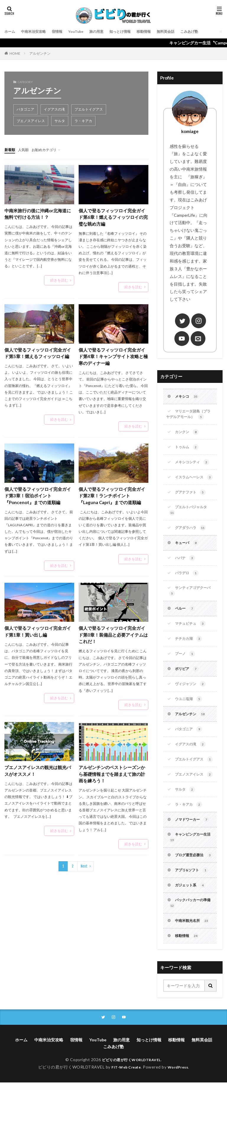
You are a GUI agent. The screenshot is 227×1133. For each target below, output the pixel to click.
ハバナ (186, 572)
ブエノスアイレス (31, 121)
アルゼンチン (40, 53)
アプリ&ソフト (194, 917)
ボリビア (188, 688)
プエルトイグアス (88, 109)
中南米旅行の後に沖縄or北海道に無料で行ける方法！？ (37, 214)
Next (84, 872)
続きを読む (59, 281)
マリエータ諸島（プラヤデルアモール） (189, 416)
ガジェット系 (192, 932)
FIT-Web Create (125, 1117)
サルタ (59, 121)
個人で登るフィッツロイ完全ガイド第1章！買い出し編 (37, 635)
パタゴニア (25, 109)
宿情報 (64, 31)
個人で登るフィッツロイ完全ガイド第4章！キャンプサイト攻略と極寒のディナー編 (113, 358)
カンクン (188, 435)
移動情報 (160, 31)
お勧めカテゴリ (49, 149)
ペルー (186, 626)
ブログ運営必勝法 (188, 898)
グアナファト (192, 503)
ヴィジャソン (192, 704)
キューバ (188, 557)
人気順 (26, 149)
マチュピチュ (192, 641)
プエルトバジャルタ (190, 522)
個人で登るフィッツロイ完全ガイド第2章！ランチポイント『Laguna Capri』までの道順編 (112, 498)
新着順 (10, 149)
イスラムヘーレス (188, 485)
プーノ (186, 673)
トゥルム (188, 450)
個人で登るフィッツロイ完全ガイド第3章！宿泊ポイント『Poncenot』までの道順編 (37, 498)
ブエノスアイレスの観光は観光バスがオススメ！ (37, 775)
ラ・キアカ (83, 121)
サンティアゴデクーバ (189, 607)
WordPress (180, 1117)
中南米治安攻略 (37, 31)
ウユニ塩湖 (190, 720)
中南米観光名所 (194, 970)
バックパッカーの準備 (189, 951)
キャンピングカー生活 (189, 876)
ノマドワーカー (194, 857)
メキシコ (188, 397)
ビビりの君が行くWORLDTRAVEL (131, 1110)
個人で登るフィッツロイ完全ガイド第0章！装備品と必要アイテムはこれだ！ (113, 638)
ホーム (10, 31)
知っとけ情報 (133, 31)
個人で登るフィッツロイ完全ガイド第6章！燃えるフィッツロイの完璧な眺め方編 (113, 217)
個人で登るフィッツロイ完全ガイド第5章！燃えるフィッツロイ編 (38, 358)
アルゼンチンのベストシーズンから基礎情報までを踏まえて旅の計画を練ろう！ (112, 779)
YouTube (84, 31)
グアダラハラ (192, 541)
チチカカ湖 (190, 657)
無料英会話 (185, 31)
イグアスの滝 (54, 109)
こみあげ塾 (211, 31)
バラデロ (188, 588)
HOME (14, 53)
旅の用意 (107, 31)
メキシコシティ (194, 466)
